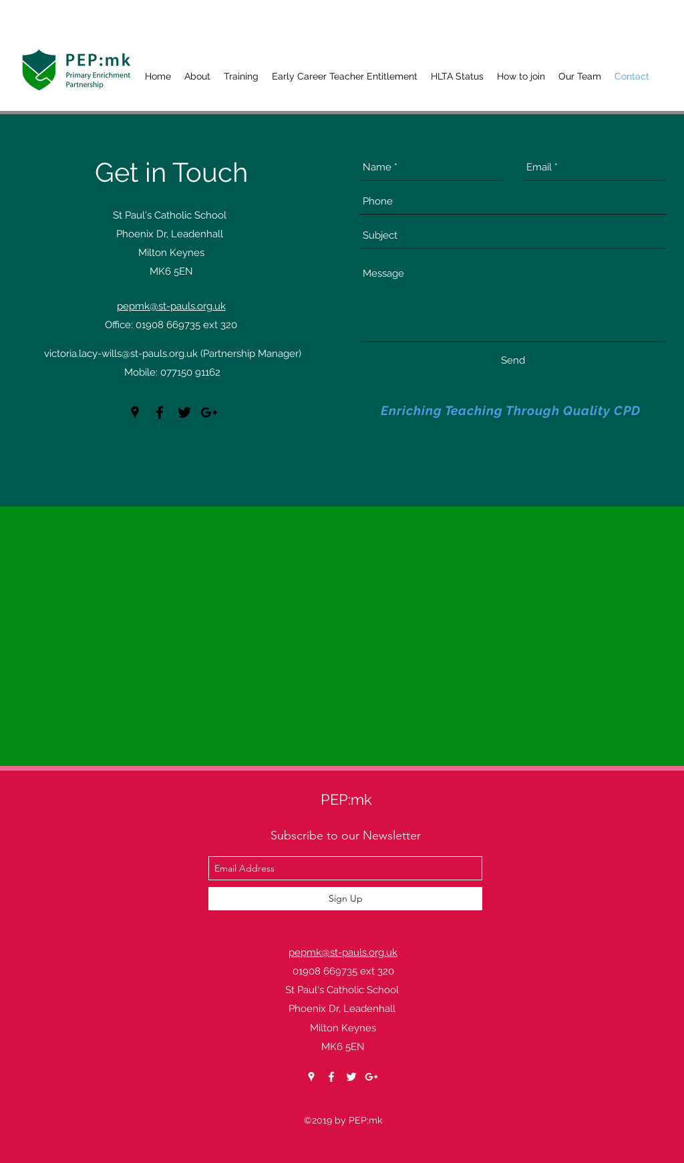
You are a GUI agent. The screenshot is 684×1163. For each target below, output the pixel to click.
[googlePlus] (209, 412)
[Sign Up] (345, 898)
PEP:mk (346, 799)
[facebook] (159, 412)
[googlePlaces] (135, 412)
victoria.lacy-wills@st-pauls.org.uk (121, 354)
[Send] (513, 360)
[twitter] (184, 412)
